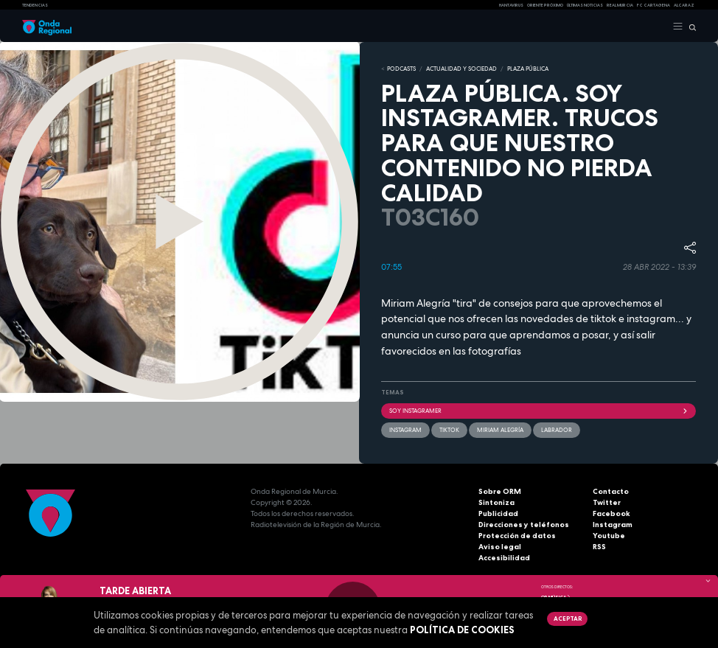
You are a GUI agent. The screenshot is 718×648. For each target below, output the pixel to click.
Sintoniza (496, 502)
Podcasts (401, 68)
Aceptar (568, 618)
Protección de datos (517, 535)
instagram (405, 429)
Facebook (611, 513)
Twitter (607, 502)
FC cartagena (653, 5)
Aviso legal (499, 546)
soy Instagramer (538, 410)
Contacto (611, 491)
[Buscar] (689, 26)
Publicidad (498, 513)
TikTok (449, 429)
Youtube (609, 535)
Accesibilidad (504, 557)
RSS (599, 546)
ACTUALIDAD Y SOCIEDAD (461, 68)
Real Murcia (620, 5)
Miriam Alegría (500, 429)
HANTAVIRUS (511, 5)
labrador (556, 429)
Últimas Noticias (585, 5)
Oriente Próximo (545, 5)
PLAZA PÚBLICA (527, 68)
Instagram (612, 524)
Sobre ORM (499, 491)
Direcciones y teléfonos (523, 524)
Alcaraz (684, 5)
